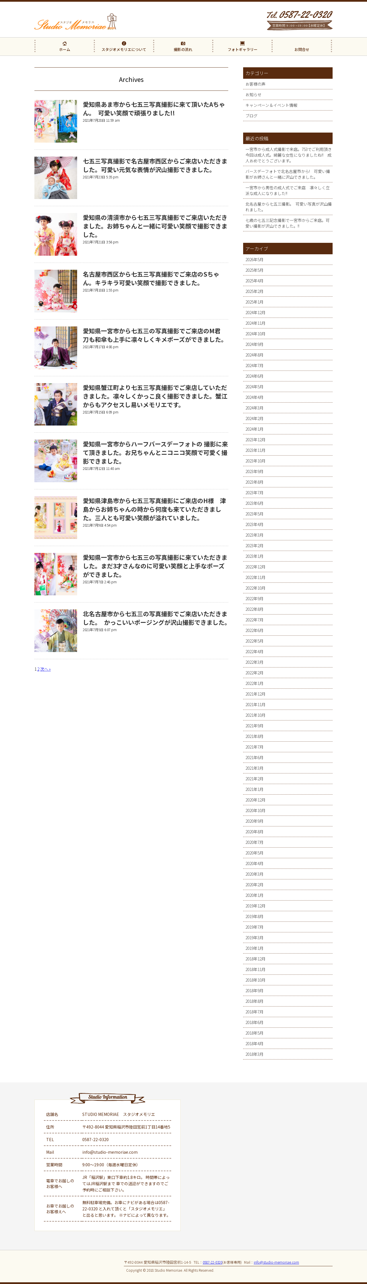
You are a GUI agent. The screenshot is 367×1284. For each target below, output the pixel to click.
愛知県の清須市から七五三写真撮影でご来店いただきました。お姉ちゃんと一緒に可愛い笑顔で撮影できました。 (155, 226)
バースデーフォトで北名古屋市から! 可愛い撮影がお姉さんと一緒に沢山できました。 (287, 174)
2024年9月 (254, 344)
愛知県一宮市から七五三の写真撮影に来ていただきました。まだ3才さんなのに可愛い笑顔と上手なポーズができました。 (155, 566)
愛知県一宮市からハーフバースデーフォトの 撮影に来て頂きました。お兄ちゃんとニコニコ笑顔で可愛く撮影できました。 (155, 452)
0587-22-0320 (95, 1139)
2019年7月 (254, 927)
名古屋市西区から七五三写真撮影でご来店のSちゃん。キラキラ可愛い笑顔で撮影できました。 (151, 278)
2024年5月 (254, 386)
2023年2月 (254, 545)
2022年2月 (254, 673)
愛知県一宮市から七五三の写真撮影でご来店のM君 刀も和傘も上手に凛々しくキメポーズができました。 (155, 335)
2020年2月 (254, 884)
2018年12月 (255, 959)
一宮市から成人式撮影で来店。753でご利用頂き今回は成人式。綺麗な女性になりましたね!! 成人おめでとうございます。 (288, 155)
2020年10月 (255, 810)
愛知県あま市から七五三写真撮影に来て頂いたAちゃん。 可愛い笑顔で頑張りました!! (154, 108)
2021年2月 (254, 778)
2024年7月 (254, 365)
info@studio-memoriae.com (110, 1152)
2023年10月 (255, 461)
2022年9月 (254, 598)
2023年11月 (255, 450)
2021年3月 (254, 768)
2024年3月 (254, 408)
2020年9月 (254, 821)
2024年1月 (254, 429)
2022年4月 (254, 651)
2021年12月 (255, 694)
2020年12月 (255, 800)
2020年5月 (254, 853)
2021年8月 (254, 736)
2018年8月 (254, 1001)
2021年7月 (254, 747)
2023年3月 (254, 535)
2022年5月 (254, 641)
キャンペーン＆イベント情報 (271, 105)
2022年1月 (254, 683)
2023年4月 (254, 524)
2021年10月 (255, 715)
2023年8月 (254, 482)
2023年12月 (255, 439)
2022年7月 (254, 620)
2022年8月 (254, 609)
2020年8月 (254, 831)
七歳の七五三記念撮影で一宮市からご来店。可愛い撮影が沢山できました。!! (287, 223)
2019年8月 (254, 916)
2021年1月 (254, 789)
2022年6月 (254, 630)
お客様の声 (255, 84)
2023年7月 (254, 492)
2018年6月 (254, 1022)
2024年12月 (255, 312)
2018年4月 (254, 1043)
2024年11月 (255, 323)
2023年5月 (254, 514)
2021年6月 (254, 757)
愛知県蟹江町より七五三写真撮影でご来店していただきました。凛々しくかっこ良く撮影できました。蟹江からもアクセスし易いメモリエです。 (155, 396)
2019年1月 (254, 948)
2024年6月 (254, 376)
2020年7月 (254, 842)
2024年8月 (254, 355)
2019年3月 (254, 937)
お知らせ (253, 94)
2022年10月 (255, 588)
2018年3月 (254, 1054)
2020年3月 (254, 874)
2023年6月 (254, 503)
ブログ (251, 116)
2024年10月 (255, 333)
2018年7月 (254, 1012)
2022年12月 (255, 567)
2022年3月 (254, 662)
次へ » (45, 669)
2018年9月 (254, 990)
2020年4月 (254, 863)
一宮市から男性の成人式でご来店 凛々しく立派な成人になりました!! (287, 190)
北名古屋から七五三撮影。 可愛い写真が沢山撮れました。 (288, 206)
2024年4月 (254, 397)
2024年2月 (254, 418)
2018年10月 (255, 980)
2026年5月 (254, 259)
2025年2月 (254, 291)
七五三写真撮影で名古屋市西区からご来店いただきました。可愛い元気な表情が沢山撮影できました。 (155, 165)
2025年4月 (254, 280)
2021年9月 (254, 725)
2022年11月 (255, 577)
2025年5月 (254, 270)
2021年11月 (255, 704)
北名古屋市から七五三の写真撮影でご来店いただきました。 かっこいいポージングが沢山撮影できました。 (158, 618)
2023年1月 (254, 556)
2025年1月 (254, 302)
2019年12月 (255, 906)
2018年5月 (254, 1033)
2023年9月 (254, 471)
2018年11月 (255, 969)
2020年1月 (254, 895)
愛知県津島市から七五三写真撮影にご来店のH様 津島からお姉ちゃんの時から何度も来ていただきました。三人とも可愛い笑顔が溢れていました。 (154, 509)
